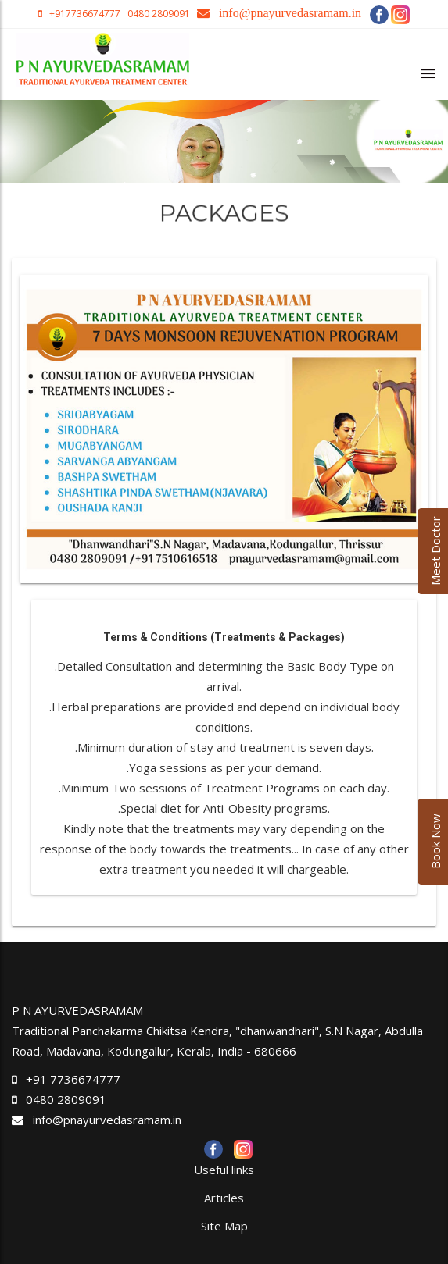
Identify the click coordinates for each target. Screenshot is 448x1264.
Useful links (224, 1169)
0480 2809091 (157, 13)
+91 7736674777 (73, 1079)
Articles (224, 1197)
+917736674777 (86, 13)
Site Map (224, 1226)
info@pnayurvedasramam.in (96, 1119)
